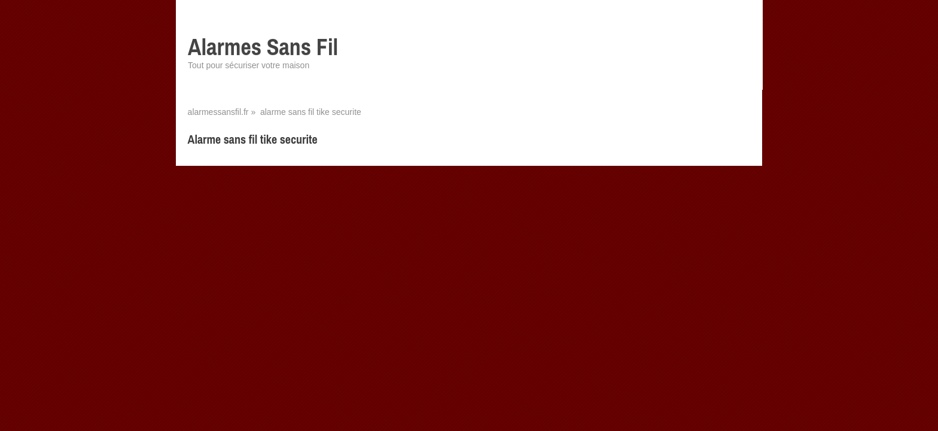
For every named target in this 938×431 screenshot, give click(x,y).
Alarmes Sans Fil (263, 47)
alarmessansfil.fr (218, 112)
